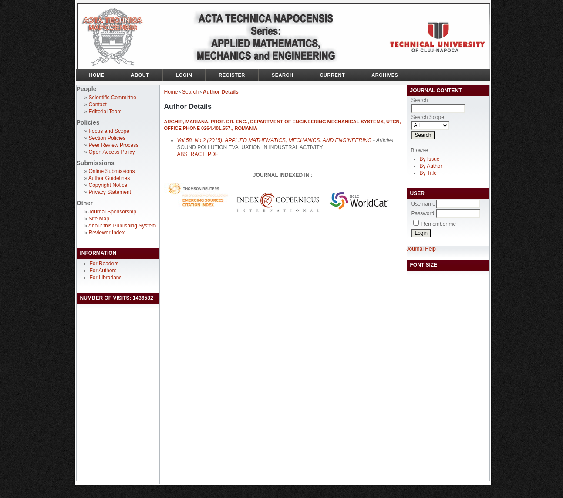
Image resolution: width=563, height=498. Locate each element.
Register (232, 75)
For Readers (104, 264)
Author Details (221, 92)
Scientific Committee (112, 98)
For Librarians (106, 277)
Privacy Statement (110, 192)
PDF (213, 154)
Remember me (438, 224)
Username (423, 204)
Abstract (191, 154)
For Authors (103, 271)
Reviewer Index (107, 233)
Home (97, 75)
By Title (428, 173)
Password (423, 213)
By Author (431, 166)
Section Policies (107, 138)
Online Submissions (112, 171)
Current (332, 75)
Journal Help (421, 249)
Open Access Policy (112, 152)
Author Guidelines (109, 178)
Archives (384, 75)
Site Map (99, 219)
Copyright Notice (108, 185)
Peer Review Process (114, 145)
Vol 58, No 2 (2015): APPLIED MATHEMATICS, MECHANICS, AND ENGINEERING (274, 140)
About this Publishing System (122, 226)
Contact (98, 105)
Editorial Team (105, 111)
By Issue (430, 159)
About (140, 75)
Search (282, 75)
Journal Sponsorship (112, 212)
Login (184, 75)
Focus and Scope (109, 131)
